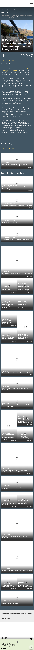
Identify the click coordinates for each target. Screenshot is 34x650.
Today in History (17, 9)
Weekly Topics (6, 618)
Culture (9, 616)
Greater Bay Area (15, 613)
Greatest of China (17, 15)
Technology (5, 613)
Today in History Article (12, 173)
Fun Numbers (5, 15)
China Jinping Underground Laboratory (16, 70)
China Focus (15, 616)
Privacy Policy (5, 647)
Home (3, 9)
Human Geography (7, 17)
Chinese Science (8, 60)
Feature (22, 616)
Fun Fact (8, 9)
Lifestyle (23, 613)
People (4, 616)
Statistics (28, 15)
